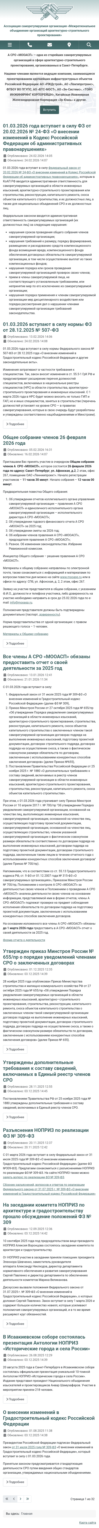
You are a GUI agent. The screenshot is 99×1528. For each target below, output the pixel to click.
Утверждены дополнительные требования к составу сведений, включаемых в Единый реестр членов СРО (46, 1071)
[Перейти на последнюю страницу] (27, 1499)
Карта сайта (87, 1522)
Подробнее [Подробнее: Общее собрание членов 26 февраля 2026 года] (15, 643)
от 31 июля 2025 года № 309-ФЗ (34, 1447)
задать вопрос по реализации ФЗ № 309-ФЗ (33, 1177)
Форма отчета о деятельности (24, 940)
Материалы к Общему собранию (25, 634)
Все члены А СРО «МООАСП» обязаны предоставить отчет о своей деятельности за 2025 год (46, 662)
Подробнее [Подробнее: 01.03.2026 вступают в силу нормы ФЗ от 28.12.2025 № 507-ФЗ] (15, 424)
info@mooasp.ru (21, 602)
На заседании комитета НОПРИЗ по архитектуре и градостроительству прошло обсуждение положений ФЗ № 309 (47, 1213)
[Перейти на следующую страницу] (20, 1499)
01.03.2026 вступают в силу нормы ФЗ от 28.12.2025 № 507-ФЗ (47, 327)
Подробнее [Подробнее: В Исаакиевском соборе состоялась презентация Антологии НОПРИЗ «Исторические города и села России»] (15, 1399)
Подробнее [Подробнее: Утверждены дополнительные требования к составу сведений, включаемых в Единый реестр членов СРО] (15, 1117)
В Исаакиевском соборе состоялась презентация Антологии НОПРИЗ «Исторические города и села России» (46, 1342)
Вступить (49, 110)
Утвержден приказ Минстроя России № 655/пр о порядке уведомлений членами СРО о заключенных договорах (49, 957)
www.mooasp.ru (71, 577)
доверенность (49, 614)
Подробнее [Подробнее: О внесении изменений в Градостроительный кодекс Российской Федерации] (15, 1482)
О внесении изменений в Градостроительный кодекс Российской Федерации (49, 1418)
